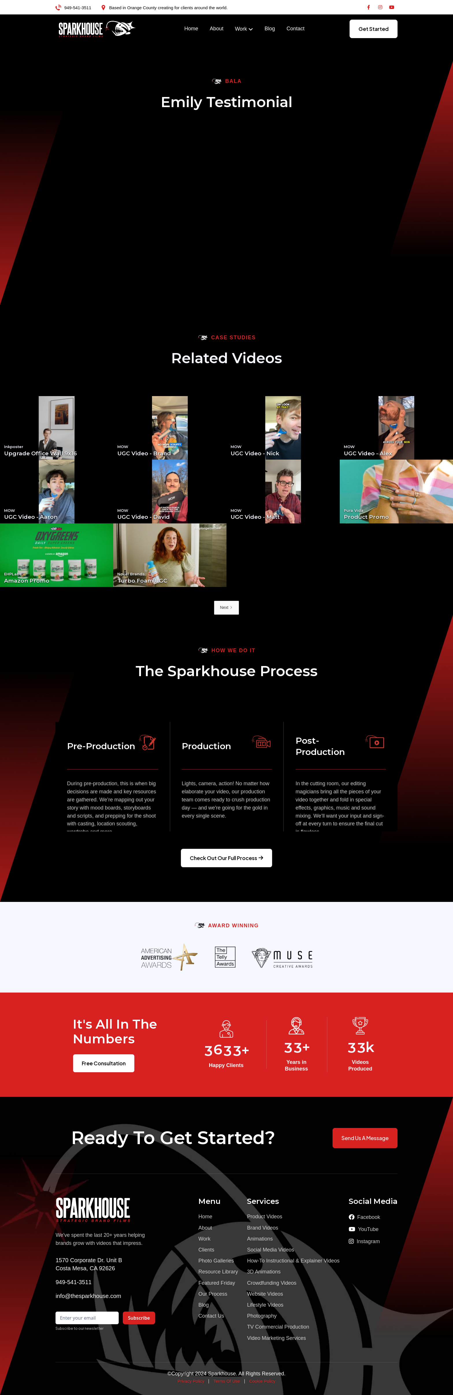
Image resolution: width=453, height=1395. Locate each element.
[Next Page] (226, 608)
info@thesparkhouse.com (88, 1296)
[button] (244, 29)
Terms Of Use (226, 1381)
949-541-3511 (77, 7)
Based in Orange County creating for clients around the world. (168, 7)
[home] (97, 29)
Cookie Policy (262, 1381)
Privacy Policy (190, 1381)
